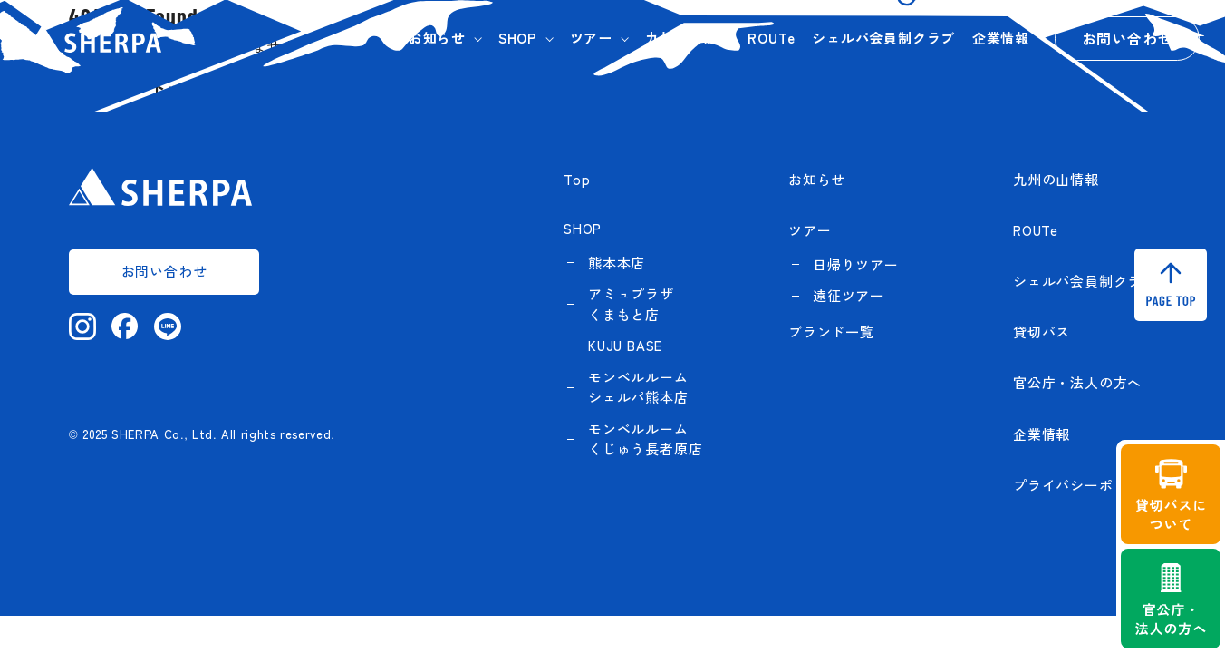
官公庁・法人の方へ (1077, 382)
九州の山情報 (688, 37)
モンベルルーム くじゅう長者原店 (645, 439)
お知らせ (437, 37)
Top (577, 179)
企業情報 (1000, 37)
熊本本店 (616, 262)
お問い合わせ (1127, 38)
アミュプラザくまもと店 (631, 304)
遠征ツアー (848, 295)
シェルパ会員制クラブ (883, 37)
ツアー (591, 37)
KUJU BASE (625, 345)
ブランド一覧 (831, 331)
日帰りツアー (856, 264)
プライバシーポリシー (1084, 484)
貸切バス (1041, 331)
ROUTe (771, 37)
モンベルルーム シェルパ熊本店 (638, 387)
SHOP (517, 37)
